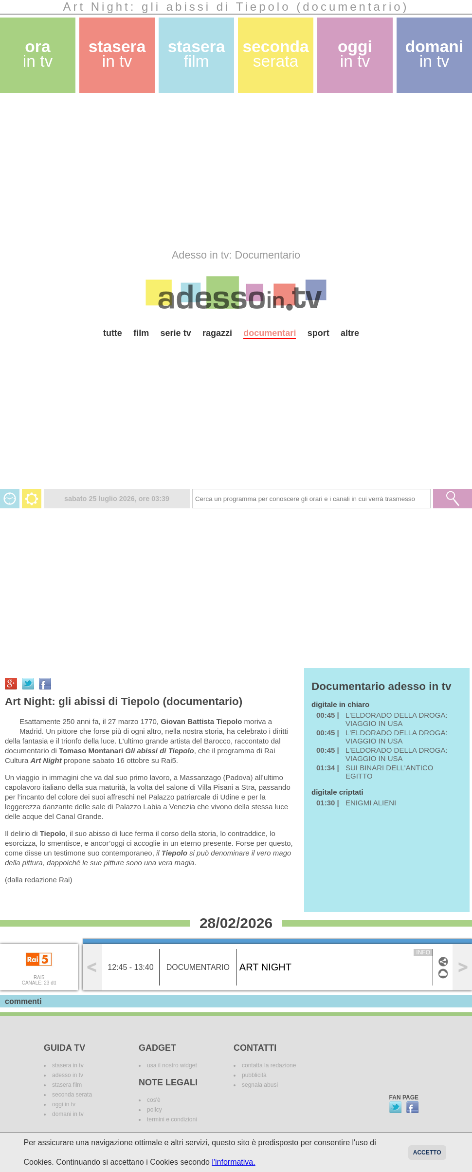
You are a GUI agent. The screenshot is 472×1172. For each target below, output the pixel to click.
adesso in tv (67, 1075)
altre (350, 333)
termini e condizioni (172, 1119)
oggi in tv (63, 1104)
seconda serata (72, 1094)
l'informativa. (233, 1162)
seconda (275, 53)
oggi (355, 53)
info (423, 952)
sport (318, 333)
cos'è (154, 1100)
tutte (112, 333)
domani (434, 53)
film (141, 333)
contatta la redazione (269, 1065)
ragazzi (217, 333)
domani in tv (68, 1114)
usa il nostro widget (172, 1065)
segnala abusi (260, 1084)
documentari (269, 333)
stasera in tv (68, 1065)
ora (38, 53)
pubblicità (254, 1075)
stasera (117, 53)
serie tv (176, 333)
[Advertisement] (187, 171)
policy (154, 1109)
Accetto (427, 1152)
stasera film (67, 1084)
